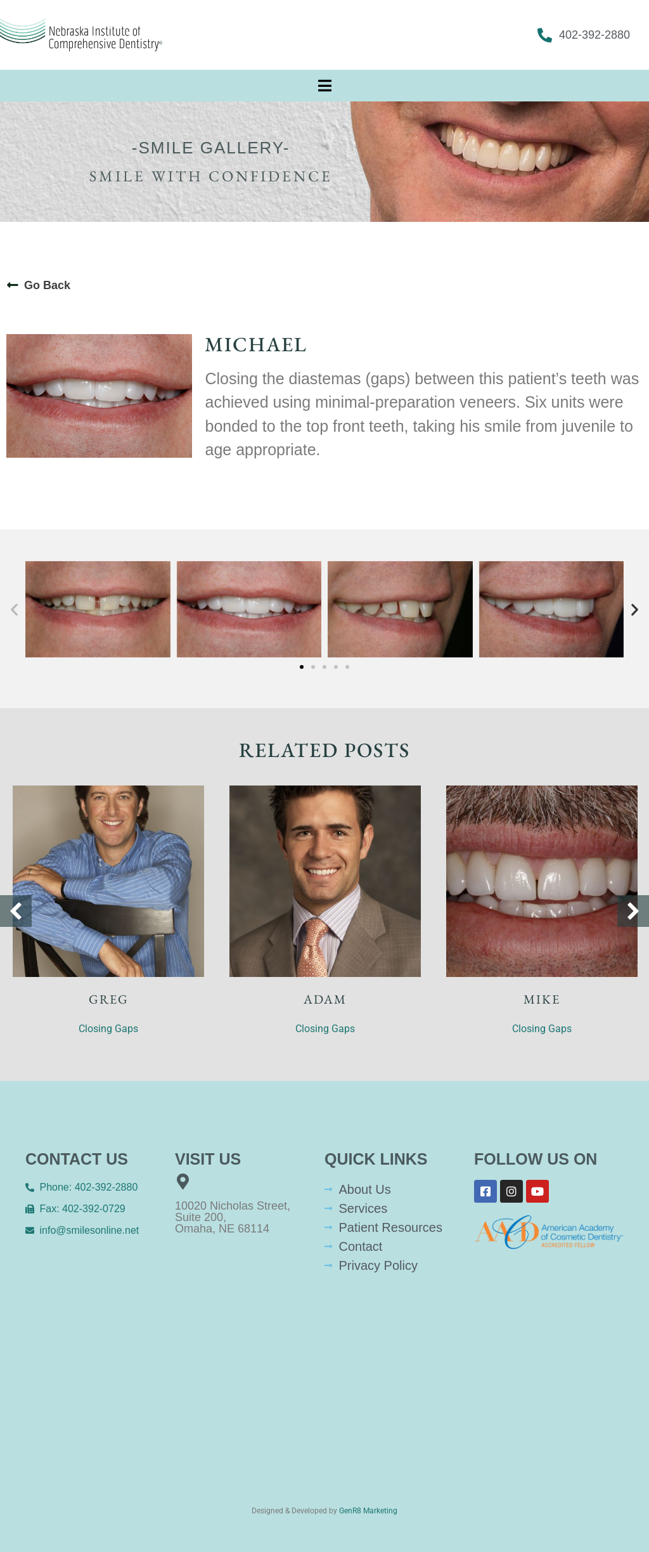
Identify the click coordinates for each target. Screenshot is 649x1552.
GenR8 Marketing (368, 1510)
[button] (14, 609)
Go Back (47, 285)
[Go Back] (12, 285)
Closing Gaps (108, 1029)
